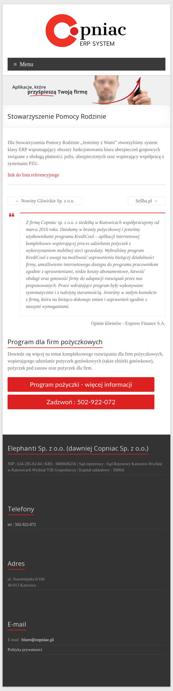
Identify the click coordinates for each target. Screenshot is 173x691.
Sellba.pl (146, 200)
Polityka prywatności (25, 650)
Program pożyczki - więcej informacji (81, 384)
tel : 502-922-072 (22, 524)
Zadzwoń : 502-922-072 (80, 402)
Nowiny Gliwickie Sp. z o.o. (44, 200)
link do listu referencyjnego (33, 174)
